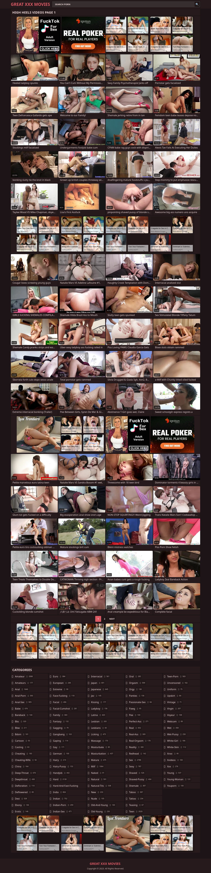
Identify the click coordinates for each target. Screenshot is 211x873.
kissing (99, 702)
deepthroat (25, 779)
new (97, 792)
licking (99, 734)
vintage (174, 702)
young (174, 773)
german (61, 753)
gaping (61, 741)
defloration (25, 786)
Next (112, 618)
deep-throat (25, 773)
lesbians (99, 728)
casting (22, 747)
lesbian (99, 721)
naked (98, 773)
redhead (138, 753)
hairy (60, 760)
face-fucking (64, 696)
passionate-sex (140, 702)
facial (60, 702)
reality (136, 747)
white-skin (177, 747)
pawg (135, 708)
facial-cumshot (65, 708)
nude (98, 798)
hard (60, 779)
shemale (138, 786)
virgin (174, 708)
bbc (21, 721)
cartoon (23, 741)
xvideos (175, 760)
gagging (61, 728)
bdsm (22, 734)
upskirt (174, 696)
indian (60, 798)
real (135, 728)
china (22, 766)
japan (98, 683)
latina (98, 715)
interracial (100, 676)
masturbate (101, 747)
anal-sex (23, 702)
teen (136, 811)
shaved (137, 773)
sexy (135, 766)
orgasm (137, 683)
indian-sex (63, 811)
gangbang (63, 734)
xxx (173, 766)
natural (99, 779)
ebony (22, 805)
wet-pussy (176, 734)
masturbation (102, 753)
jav (96, 696)
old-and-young (103, 805)
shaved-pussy (140, 779)
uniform (175, 689)
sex (135, 760)
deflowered (24, 792)
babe (21, 708)
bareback (24, 715)
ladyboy (99, 708)
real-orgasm (140, 741)
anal (22, 689)
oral (135, 676)
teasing (136, 805)
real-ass (137, 734)
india (60, 792)
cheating (24, 753)
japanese (100, 689)
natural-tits (101, 786)
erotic (22, 811)
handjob (61, 773)
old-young (100, 811)
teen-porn (176, 676)
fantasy (61, 721)
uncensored (177, 683)
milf (97, 766)
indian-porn (63, 805)
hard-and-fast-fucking (65, 786)
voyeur (175, 715)
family (60, 715)
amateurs (24, 683)
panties (137, 696)
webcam (175, 721)
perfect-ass (139, 721)
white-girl (176, 741)
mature (99, 760)
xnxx (173, 753)
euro (59, 676)
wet (173, 728)
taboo (136, 792)
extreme (61, 689)
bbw (21, 728)
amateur (24, 676)
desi (21, 798)
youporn (175, 786)
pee (135, 715)
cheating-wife (26, 760)
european (62, 683)
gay (59, 747)
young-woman (179, 779)
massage (100, 741)
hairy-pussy (63, 766)
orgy (135, 689)
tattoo (136, 798)
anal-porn (24, 696)
